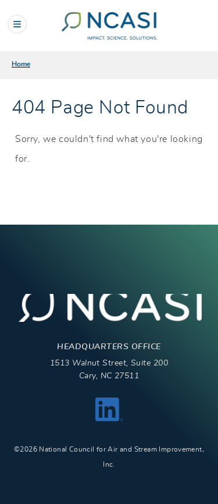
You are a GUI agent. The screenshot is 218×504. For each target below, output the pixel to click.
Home (21, 64)
